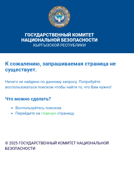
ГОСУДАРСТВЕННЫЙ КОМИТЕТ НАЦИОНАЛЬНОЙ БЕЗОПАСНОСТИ (59, 37)
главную (48, 113)
